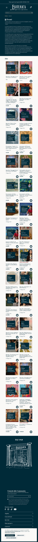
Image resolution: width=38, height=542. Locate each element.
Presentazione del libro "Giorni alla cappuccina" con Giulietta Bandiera (12, 195)
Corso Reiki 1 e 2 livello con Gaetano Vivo (26, 425)
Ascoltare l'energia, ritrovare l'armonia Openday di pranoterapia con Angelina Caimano (26, 125)
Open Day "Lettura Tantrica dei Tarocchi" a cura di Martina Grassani (25, 77)
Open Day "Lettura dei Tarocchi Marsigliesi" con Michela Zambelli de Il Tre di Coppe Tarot (26, 356)
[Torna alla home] (19, 7)
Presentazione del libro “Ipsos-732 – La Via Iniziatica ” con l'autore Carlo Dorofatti (26, 195)
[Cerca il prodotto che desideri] (18, 13)
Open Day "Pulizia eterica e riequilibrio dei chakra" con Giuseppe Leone (12, 287)
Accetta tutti (10, 535)
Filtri (6, 58)
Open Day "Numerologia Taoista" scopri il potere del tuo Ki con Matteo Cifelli (25, 309)
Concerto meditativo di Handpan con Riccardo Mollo (12, 242)
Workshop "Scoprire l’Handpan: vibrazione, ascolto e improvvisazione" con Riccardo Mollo (25, 219)
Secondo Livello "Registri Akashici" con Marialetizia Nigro (11, 264)
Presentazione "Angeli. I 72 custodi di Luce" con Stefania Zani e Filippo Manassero (12, 147)
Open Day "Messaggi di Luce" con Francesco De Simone (12, 77)
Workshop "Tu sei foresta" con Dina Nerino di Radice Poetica (11, 310)
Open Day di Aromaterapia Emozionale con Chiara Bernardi (25, 99)
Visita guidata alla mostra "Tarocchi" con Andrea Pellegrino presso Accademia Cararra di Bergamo (26, 172)
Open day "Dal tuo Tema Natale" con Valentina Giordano (11, 124)
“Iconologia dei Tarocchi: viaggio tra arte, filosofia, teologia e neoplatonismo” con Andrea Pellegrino (11, 101)
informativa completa (10, 532)
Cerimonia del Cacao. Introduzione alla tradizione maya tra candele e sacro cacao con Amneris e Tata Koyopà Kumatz (12, 426)
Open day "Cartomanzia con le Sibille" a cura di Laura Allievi (12, 218)
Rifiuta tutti (20, 535)
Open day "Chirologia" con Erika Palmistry (25, 287)
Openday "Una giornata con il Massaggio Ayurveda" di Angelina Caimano (12, 355)
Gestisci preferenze (11, 538)
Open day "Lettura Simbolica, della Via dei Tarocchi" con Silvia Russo (12, 333)
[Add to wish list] (17, 63)
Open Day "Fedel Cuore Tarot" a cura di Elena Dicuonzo (25, 242)
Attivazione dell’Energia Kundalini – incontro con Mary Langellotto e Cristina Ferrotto (25, 148)
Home (6, 15)
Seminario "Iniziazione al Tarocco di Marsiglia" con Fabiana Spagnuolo (25, 264)
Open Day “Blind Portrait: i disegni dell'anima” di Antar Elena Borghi (26, 333)
